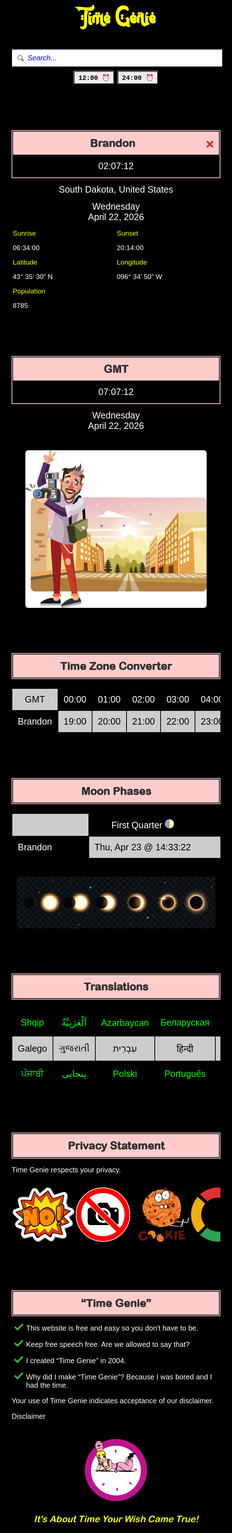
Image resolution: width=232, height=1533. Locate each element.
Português (185, 1074)
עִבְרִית (125, 1048)
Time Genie (116, 18)
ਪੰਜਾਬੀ (32, 1074)
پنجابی (74, 1074)
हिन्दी (185, 1049)
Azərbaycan (125, 1023)
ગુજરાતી (74, 1048)
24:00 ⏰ (138, 78)
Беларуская (185, 1022)
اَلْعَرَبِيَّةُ (74, 1022)
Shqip (32, 1022)
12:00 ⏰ (94, 78)
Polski (125, 1074)
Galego (32, 1048)
